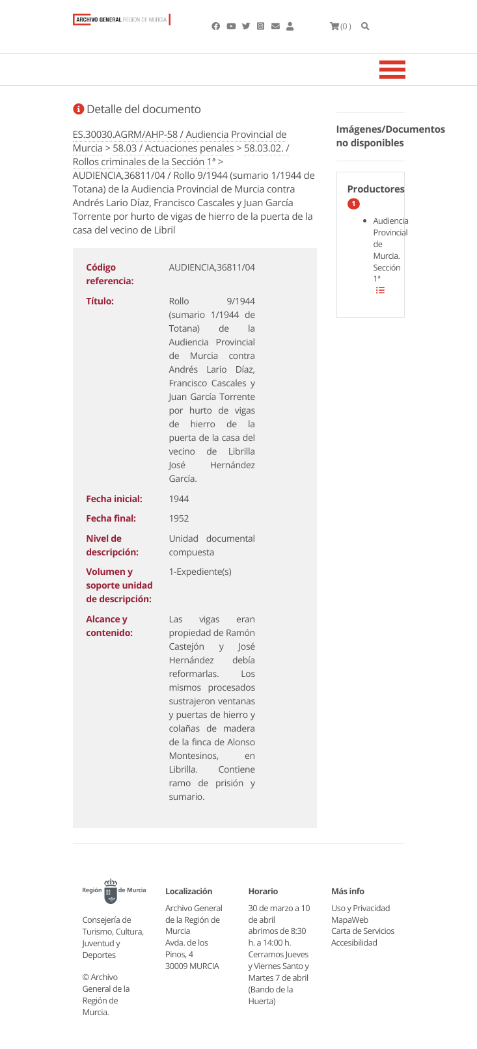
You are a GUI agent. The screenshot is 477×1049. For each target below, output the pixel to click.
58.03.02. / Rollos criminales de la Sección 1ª (181, 155)
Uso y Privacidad (360, 908)
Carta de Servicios (362, 930)
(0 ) (340, 26)
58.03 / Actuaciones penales (173, 148)
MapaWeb (349, 919)
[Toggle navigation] (408, 69)
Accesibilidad (354, 942)
